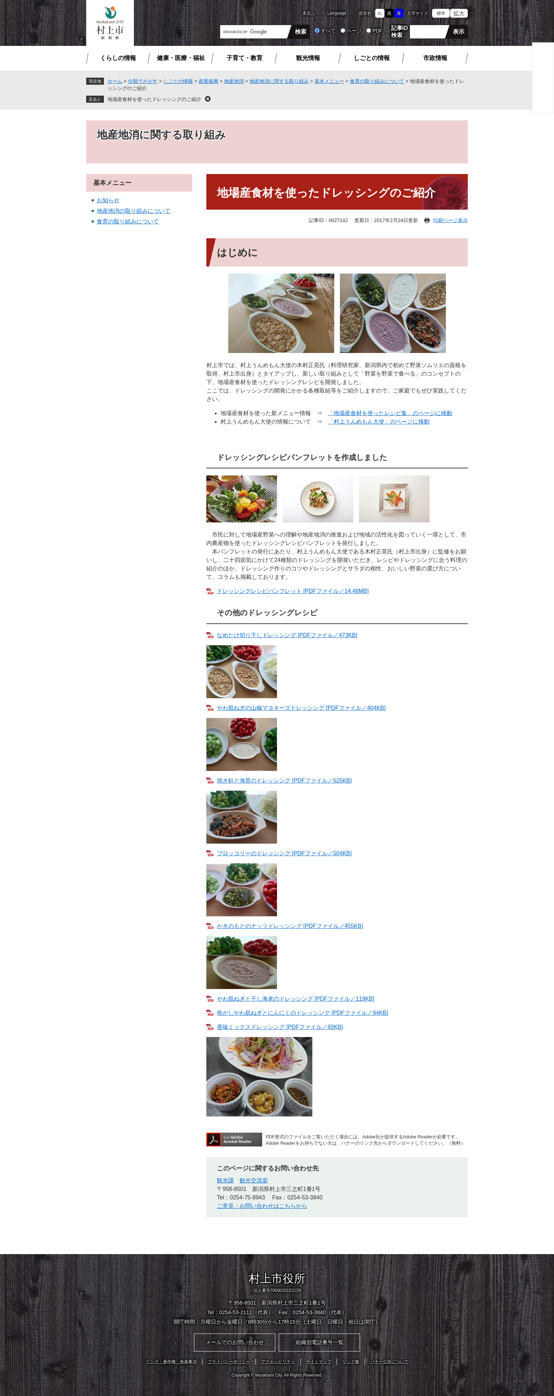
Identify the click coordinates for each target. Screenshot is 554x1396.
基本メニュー (329, 81)
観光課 (225, 1181)
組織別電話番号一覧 (319, 1342)
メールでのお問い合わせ (235, 1342)
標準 (441, 13)
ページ (354, 31)
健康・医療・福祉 (181, 58)
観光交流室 (254, 1181)
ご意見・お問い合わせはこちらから (262, 1206)
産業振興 (208, 81)
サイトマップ (318, 1361)
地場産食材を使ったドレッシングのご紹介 (154, 99)
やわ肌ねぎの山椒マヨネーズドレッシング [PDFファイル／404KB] (301, 708)
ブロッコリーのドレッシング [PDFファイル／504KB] (284, 853)
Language (337, 13)
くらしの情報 (118, 58)
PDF (377, 31)
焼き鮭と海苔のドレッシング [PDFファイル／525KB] (284, 781)
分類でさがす (143, 81)
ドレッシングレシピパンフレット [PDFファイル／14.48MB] (293, 591)
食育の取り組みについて (377, 81)
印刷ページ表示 (450, 220)
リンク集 (350, 1361)
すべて (328, 31)
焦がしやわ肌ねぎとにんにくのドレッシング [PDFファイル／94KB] (302, 1013)
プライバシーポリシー (229, 1361)
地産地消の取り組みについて (133, 211)
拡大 (459, 14)
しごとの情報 (372, 58)
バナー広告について (389, 1361)
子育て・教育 (244, 58)
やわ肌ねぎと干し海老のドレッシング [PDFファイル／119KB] (295, 999)
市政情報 (435, 58)
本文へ (308, 13)
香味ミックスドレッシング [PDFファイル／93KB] (280, 1027)
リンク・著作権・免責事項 (171, 1361)
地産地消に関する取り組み (279, 81)
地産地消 (234, 81)
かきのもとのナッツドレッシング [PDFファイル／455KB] (290, 926)
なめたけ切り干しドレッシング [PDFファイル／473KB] (287, 635)
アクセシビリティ (278, 1361)
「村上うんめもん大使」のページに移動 (379, 422)
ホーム (114, 81)
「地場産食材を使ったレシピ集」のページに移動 (390, 413)
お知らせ (108, 200)
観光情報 (308, 58)
